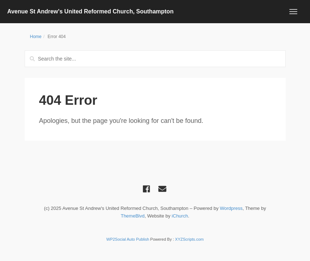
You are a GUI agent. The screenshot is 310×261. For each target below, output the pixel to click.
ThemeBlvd (133, 216)
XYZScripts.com (189, 239)
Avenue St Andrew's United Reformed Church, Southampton (90, 11)
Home (36, 36)
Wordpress (231, 208)
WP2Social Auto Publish (127, 239)
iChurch (180, 216)
